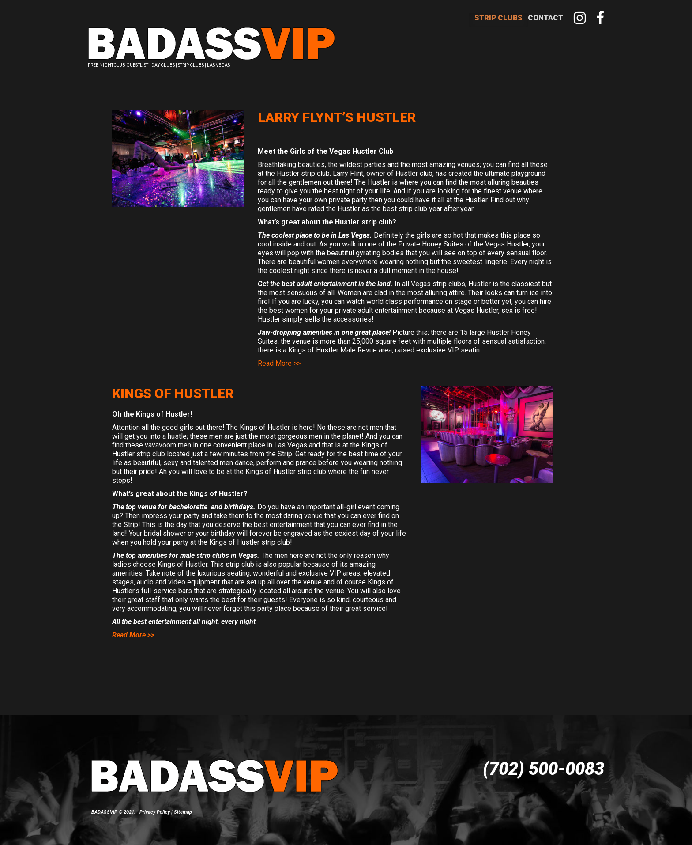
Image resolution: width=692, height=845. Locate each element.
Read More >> (279, 354)
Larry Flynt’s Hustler (337, 108)
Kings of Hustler (172, 384)
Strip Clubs (498, 17)
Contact (545, 17)
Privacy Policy (154, 803)
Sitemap (183, 803)
